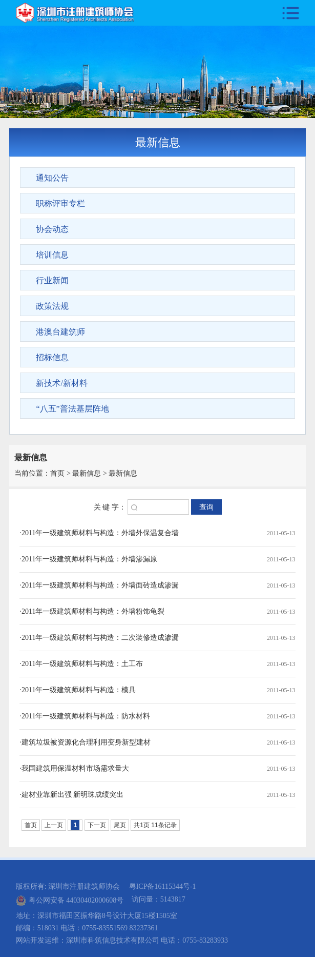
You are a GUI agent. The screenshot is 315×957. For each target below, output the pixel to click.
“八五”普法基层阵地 (72, 408)
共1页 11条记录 (155, 825)
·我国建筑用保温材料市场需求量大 (74, 768)
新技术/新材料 (61, 383)
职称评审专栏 (60, 203)
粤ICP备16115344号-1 (162, 886)
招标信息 (52, 357)
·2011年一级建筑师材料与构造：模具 (77, 690)
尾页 (120, 825)
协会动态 (52, 229)
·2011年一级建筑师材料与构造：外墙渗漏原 (88, 559)
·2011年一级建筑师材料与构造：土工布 (81, 664)
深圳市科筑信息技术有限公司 (112, 940)
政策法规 (52, 306)
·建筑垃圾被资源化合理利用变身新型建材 (85, 742)
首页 (57, 473)
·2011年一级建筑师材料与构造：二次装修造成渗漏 (99, 637)
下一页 (97, 825)
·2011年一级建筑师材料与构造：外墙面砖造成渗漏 (99, 585)
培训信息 (52, 254)
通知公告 (52, 177)
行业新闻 (52, 280)
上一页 (54, 825)
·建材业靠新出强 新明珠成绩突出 (71, 794)
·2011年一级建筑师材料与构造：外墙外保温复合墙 (99, 533)
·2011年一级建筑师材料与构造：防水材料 (84, 716)
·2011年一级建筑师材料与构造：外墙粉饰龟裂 (91, 611)
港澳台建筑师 (60, 331)
